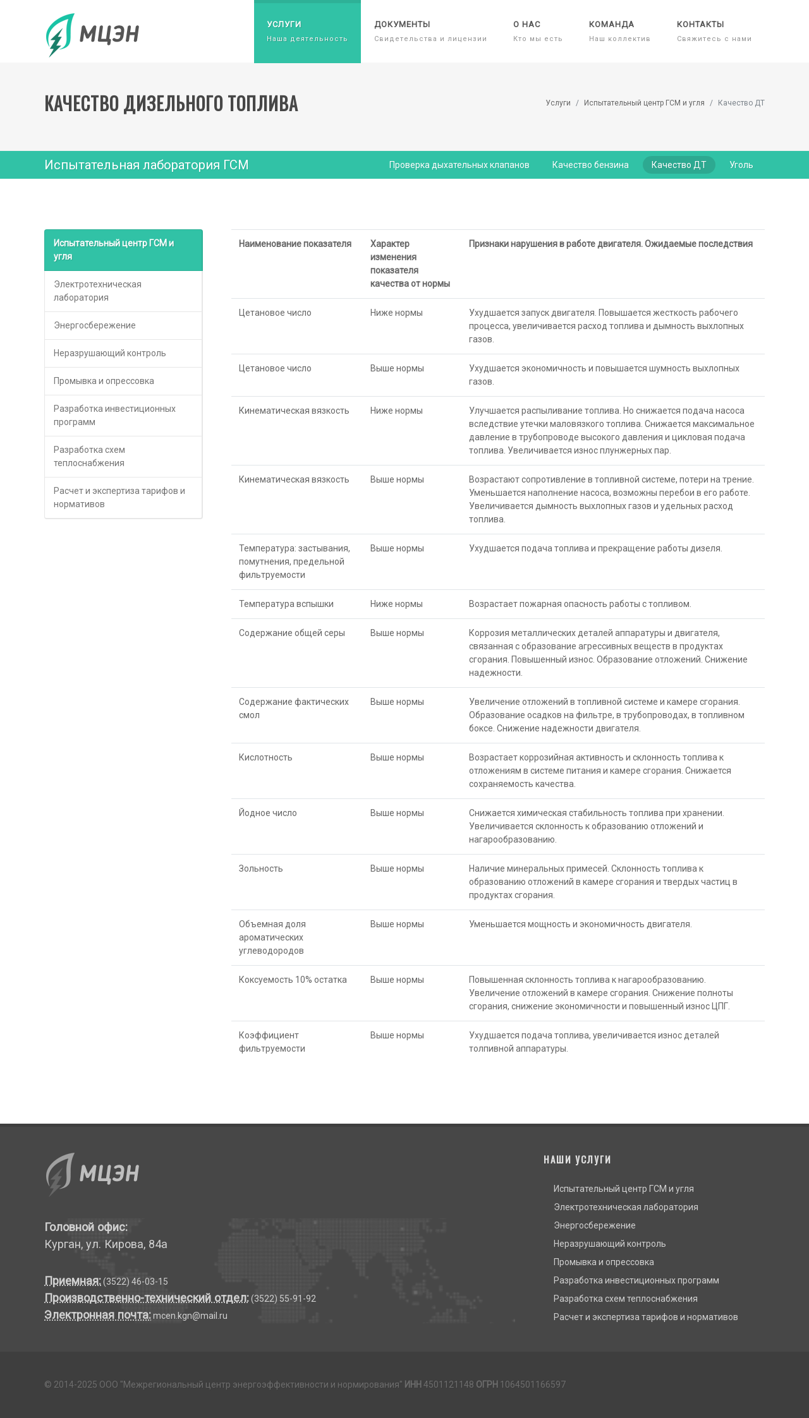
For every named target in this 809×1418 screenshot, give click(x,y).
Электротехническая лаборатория (98, 291)
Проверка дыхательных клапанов (459, 165)
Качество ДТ (679, 165)
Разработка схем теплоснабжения (89, 456)
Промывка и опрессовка (104, 381)
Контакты (714, 31)
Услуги (307, 31)
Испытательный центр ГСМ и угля (644, 103)
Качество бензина (590, 165)
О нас (538, 31)
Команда (620, 31)
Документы (430, 31)
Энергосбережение (95, 325)
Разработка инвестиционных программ (115, 415)
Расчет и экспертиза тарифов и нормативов (119, 497)
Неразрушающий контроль (110, 353)
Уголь (741, 165)
